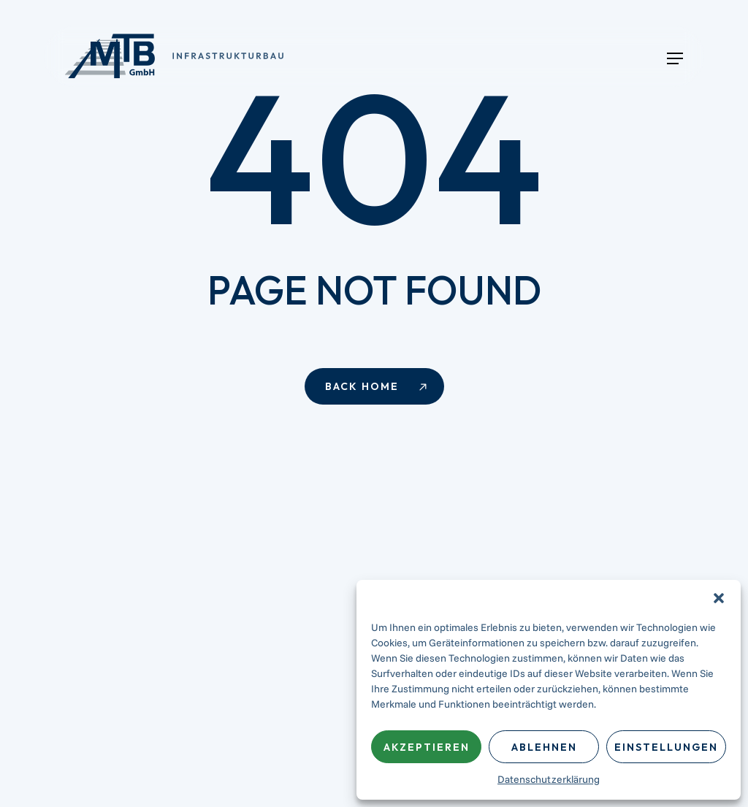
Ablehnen (544, 747)
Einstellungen (666, 747)
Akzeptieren (426, 747)
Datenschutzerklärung (548, 779)
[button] (718, 598)
